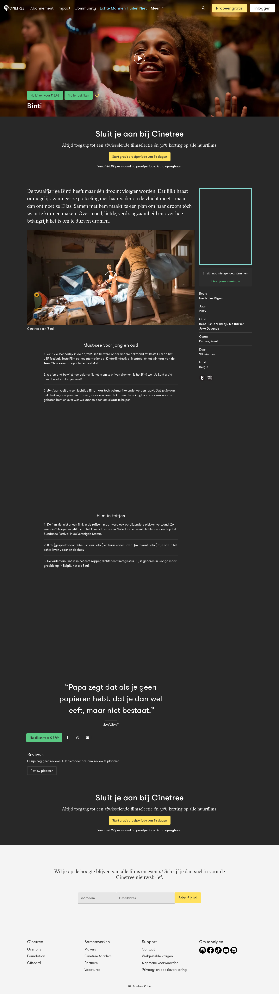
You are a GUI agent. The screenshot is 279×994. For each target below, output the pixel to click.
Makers (90, 949)
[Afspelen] (139, 58)
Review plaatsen (42, 771)
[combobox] (203, 8)
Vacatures (92, 970)
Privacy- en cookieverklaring (164, 970)
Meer (157, 8)
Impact (64, 8)
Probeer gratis (229, 8)
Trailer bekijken (78, 95)
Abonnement (41, 8)
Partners (91, 963)
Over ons (34, 949)
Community (85, 8)
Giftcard (34, 963)
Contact (148, 949)
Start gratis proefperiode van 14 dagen (139, 156)
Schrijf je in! (187, 898)
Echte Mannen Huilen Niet (123, 8)
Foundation (36, 956)
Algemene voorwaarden (160, 963)
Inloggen (262, 8)
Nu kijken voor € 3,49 (45, 95)
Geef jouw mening (224, 281)
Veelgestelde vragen (157, 956)
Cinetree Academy (99, 956)
